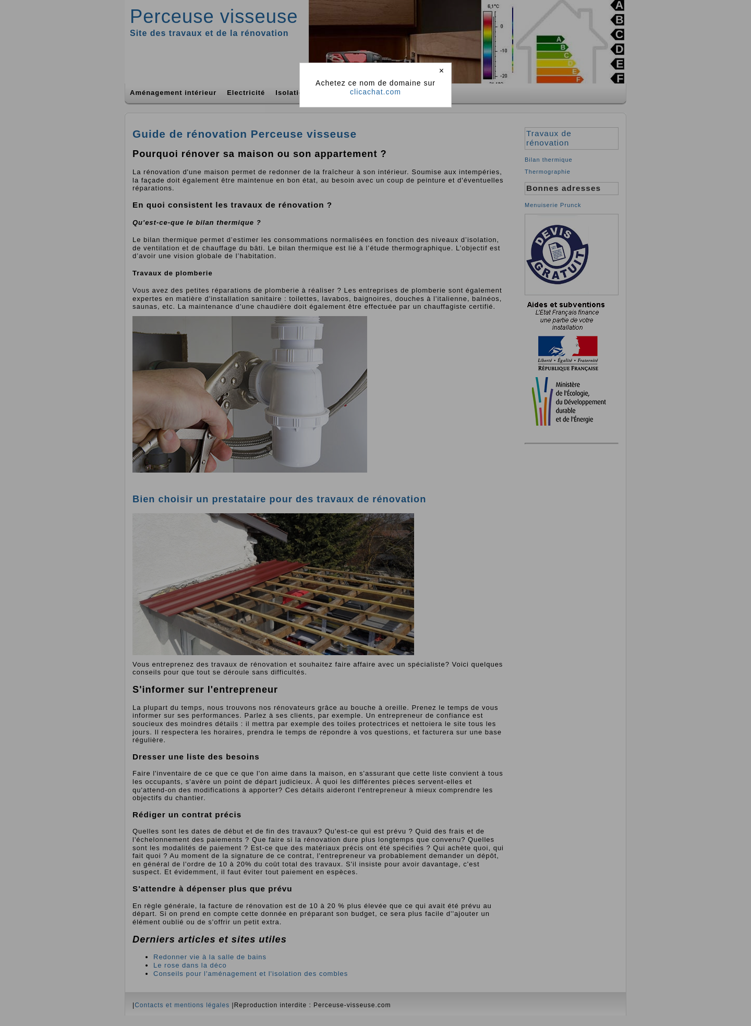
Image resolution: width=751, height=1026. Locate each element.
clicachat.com (375, 92)
